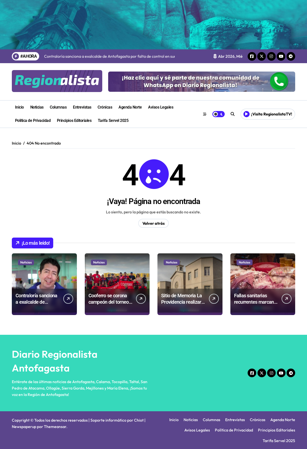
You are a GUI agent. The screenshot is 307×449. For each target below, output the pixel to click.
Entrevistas (82, 107)
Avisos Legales (160, 107)
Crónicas (105, 107)
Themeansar (55, 426)
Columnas (58, 107)
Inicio (19, 107)
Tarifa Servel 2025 (113, 120)
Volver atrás (153, 223)
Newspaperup (24, 426)
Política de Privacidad (33, 120)
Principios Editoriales (74, 120)
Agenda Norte (130, 107)
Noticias (37, 107)
